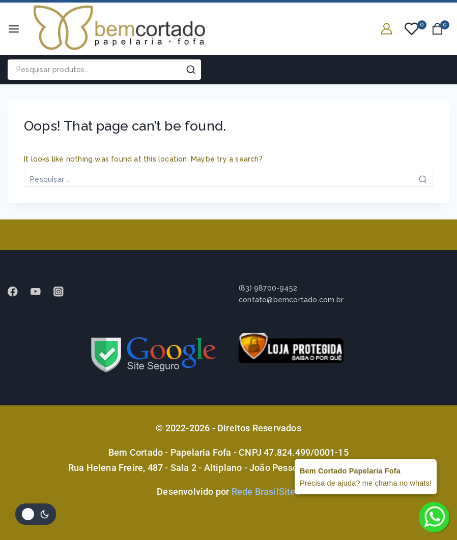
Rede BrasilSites (266, 491)
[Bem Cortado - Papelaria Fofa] (119, 29)
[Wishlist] (412, 29)
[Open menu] (14, 29)
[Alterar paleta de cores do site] (35, 514)
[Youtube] (40, 291)
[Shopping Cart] (440, 29)
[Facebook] (17, 291)
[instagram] (63, 291)
